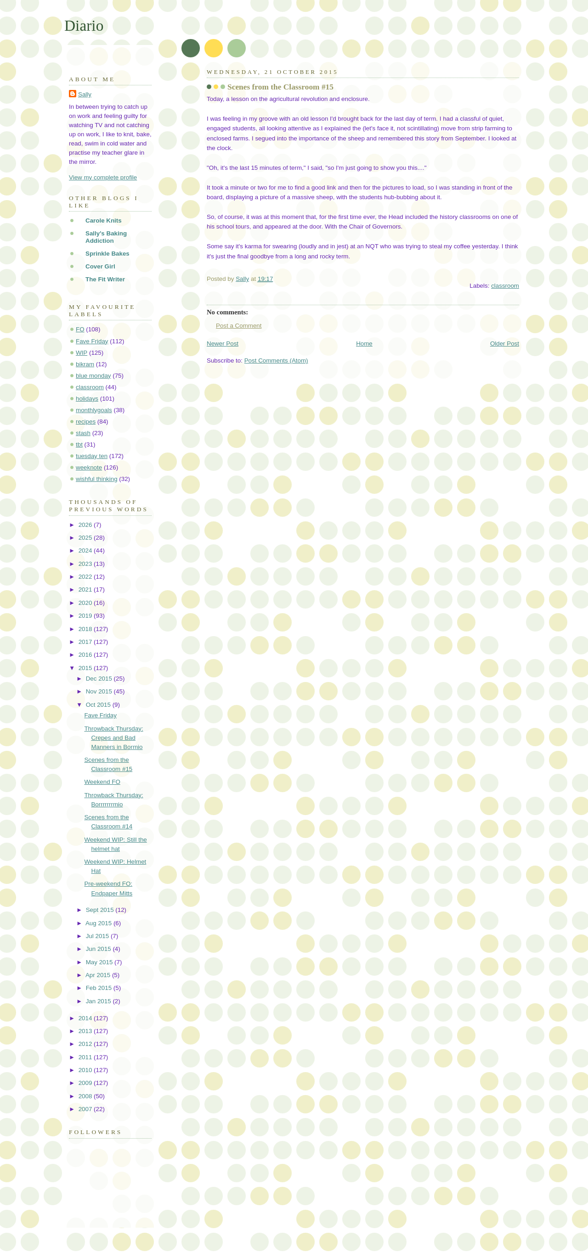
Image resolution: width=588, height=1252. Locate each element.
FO (80, 329)
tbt (79, 444)
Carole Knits (103, 220)
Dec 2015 (100, 678)
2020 (86, 602)
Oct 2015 (99, 704)
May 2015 (100, 962)
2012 (86, 1043)
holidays (87, 398)
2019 (86, 615)
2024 (86, 550)
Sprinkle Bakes (107, 253)
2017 (86, 641)
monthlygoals (94, 410)
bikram (85, 364)
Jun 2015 (99, 948)
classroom (505, 285)
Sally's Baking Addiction (106, 237)
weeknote (89, 467)
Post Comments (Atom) (276, 360)
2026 (86, 524)
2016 (86, 654)
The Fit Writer (105, 279)
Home (364, 343)
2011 (86, 1057)
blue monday (93, 375)
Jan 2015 (99, 1001)
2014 (86, 1018)
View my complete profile (103, 177)
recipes (86, 421)
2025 (86, 537)
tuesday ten (91, 456)
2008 (86, 1096)
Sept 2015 (101, 909)
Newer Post (222, 343)
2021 (86, 589)
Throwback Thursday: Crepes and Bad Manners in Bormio (113, 737)
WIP (81, 352)
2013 (86, 1031)
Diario (83, 25)
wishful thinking (97, 478)
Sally (84, 94)
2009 (86, 1082)
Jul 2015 (98, 936)
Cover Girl (100, 266)
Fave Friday (92, 341)
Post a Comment (239, 325)
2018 (86, 629)
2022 (86, 576)
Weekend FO (102, 781)
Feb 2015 (99, 987)
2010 (86, 1070)
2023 (86, 563)
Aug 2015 (99, 923)
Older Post (504, 343)
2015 (86, 668)
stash (83, 433)
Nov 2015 (100, 691)
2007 (86, 1109)
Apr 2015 (98, 975)
